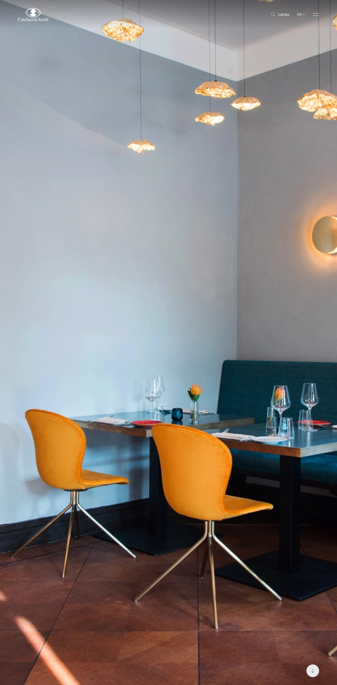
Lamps (280, 14)
